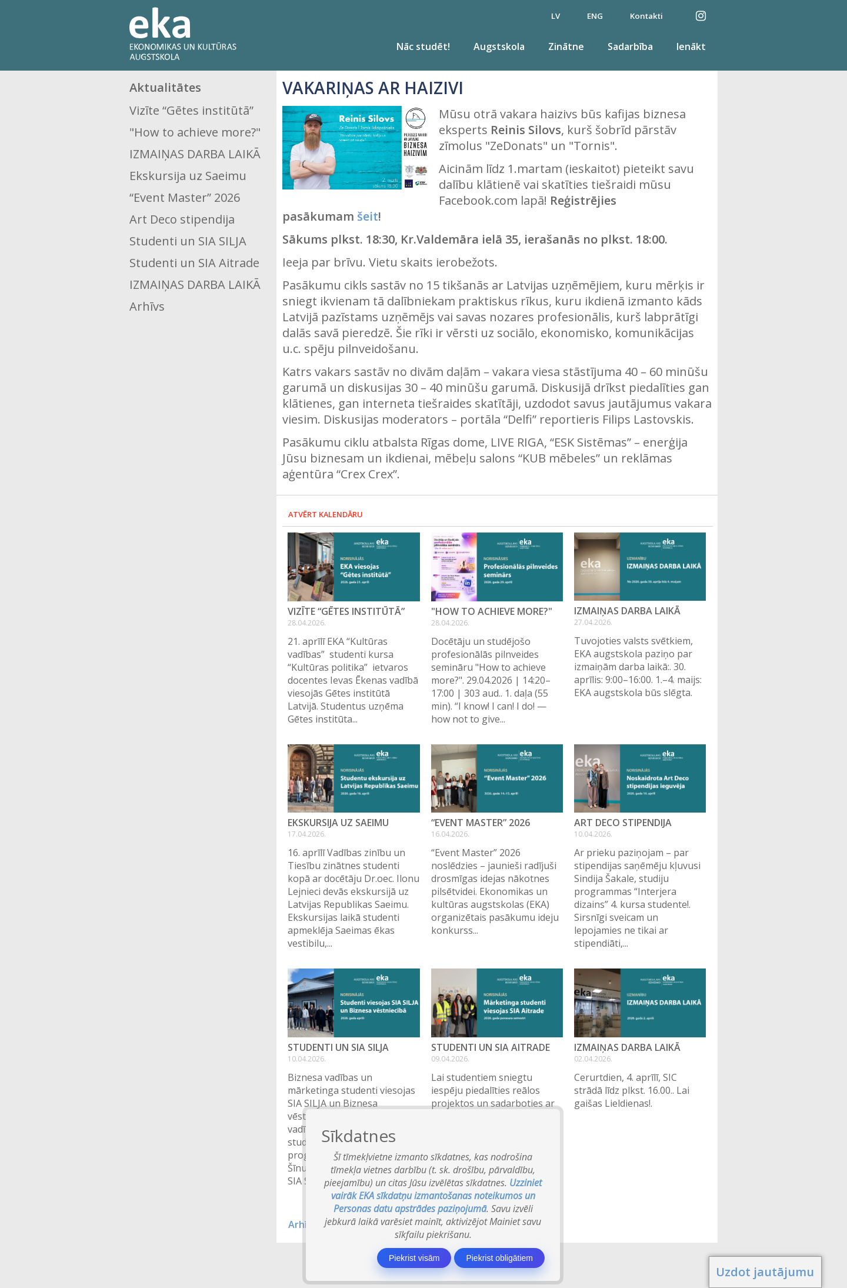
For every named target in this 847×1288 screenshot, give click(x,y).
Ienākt (691, 46)
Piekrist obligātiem (499, 1258)
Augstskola (499, 46)
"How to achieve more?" (195, 132)
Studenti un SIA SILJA (187, 241)
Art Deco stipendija (182, 219)
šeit (367, 216)
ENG (595, 16)
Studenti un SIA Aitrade (194, 263)
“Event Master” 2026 (184, 197)
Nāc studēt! (423, 46)
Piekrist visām (414, 1258)
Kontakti (646, 16)
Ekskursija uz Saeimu (187, 176)
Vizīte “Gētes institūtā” (191, 110)
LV (555, 16)
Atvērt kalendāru (325, 514)
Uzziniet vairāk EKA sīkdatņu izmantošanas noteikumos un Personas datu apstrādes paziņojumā (436, 1195)
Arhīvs (147, 306)
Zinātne (566, 46)
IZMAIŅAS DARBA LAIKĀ (195, 154)
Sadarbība (630, 46)
